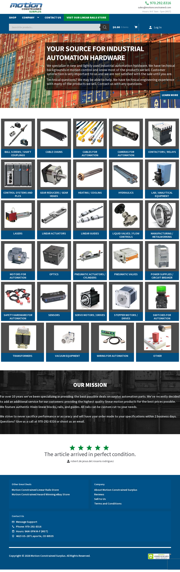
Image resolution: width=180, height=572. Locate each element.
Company (28, 20)
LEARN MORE (170, 97)
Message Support (26, 524)
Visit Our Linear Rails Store (86, 20)
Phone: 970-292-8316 (28, 529)
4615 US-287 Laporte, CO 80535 (35, 538)
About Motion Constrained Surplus (115, 492)
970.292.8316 (153, 3)
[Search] (104, 29)
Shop (12, 20)
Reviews (99, 496)
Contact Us (53, 20)
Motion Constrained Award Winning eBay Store (41, 496)
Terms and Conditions (107, 505)
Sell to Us (100, 501)
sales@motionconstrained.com (152, 9)
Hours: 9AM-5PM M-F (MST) (32, 533)
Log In (158, 29)
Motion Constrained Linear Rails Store (35, 492)
